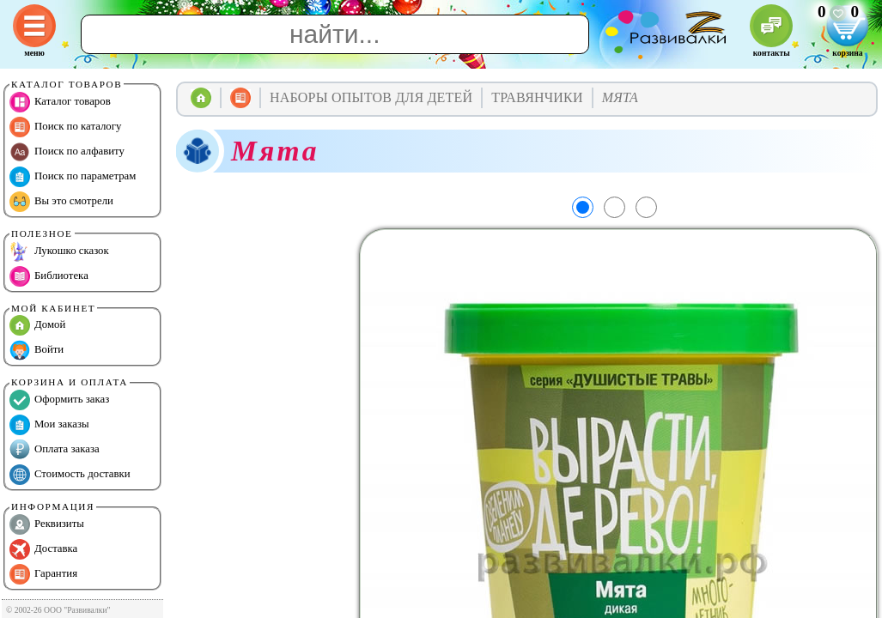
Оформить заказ (59, 400)
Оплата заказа (54, 449)
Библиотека (48, 276)
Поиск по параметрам (72, 177)
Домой (37, 325)
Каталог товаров (60, 102)
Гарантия (43, 574)
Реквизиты (46, 524)
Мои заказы (49, 425)
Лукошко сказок (59, 251)
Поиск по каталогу (65, 127)
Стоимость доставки (70, 474)
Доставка (43, 549)
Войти (36, 350)
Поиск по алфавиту (67, 152)
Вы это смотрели (61, 201)
